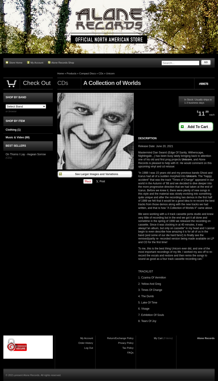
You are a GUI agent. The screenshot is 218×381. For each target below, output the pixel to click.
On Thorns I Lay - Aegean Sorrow (26, 154)
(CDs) (9, 157)
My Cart (158, 338)
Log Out (88, 348)
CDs (100, 73)
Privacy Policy (125, 343)
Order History (85, 343)
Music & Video (17, 137)
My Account (35, 62)
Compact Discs (87, 73)
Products (71, 73)
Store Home (14, 62)
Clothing (13, 129)
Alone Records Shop (61, 62)
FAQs (130, 352)
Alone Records (206, 338)
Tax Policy (127, 348)
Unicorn (110, 73)
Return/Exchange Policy (120, 338)
